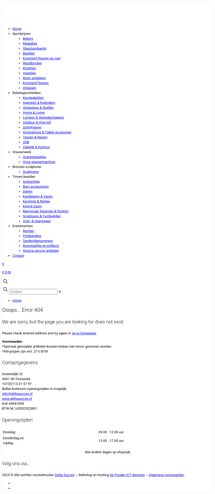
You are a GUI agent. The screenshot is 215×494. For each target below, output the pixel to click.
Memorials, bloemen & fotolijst (45, 211)
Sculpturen (31, 172)
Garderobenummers (38, 241)
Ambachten (31, 182)
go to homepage (84, 333)
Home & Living (34, 112)
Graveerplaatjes (34, 157)
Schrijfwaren (32, 127)
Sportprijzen (21, 34)
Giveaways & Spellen (38, 108)
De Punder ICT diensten (127, 475)
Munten (28, 231)
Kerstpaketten (33, 98)
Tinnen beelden (23, 177)
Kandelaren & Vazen (38, 196)
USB (26, 142)
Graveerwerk (21, 152)
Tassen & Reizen (35, 137)
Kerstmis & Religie (36, 201)
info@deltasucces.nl (17, 394)
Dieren (27, 191)
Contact (18, 256)
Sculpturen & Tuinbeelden (42, 216)
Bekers (28, 38)
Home (17, 29)
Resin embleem (34, 78)
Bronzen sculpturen (26, 167)
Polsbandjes (32, 236)
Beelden (29, 53)
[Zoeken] (34, 291)
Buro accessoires (36, 186)
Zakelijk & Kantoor (36, 147)
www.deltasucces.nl (17, 399)
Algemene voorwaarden (166, 475)
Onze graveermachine (39, 162)
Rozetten (29, 68)
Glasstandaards (34, 48)
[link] (59, 292)
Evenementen (22, 226)
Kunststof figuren (35, 83)
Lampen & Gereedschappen (43, 117)
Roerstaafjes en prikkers (41, 246)
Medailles (30, 43)
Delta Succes (64, 475)
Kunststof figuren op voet (41, 58)
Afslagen (29, 88)
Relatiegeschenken (26, 93)
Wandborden (32, 63)
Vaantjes (29, 73)
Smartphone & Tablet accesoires (47, 132)
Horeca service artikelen (41, 251)
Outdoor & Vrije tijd (37, 122)
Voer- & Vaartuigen (37, 221)
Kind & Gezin (32, 206)
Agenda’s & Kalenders (39, 103)
